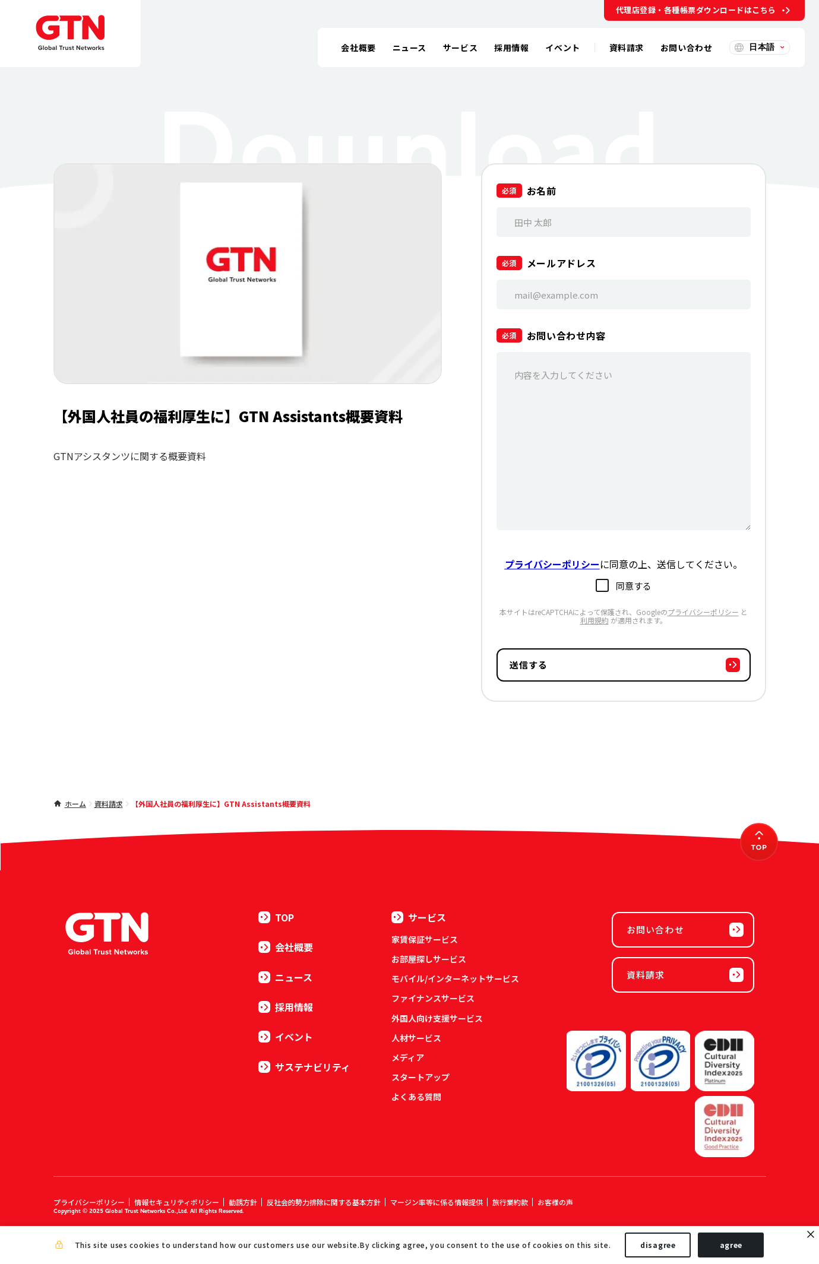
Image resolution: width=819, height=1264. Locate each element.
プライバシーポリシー (703, 612)
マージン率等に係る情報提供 (436, 1202)
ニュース (285, 977)
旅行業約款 (510, 1202)
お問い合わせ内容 (566, 335)
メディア (407, 1057)
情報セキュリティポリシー (176, 1202)
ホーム (75, 804)
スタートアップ (420, 1077)
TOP (276, 917)
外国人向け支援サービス (437, 1018)
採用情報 (285, 1007)
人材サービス (416, 1038)
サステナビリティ (304, 1067)
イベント (285, 1036)
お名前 (541, 190)
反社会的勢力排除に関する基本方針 (324, 1202)
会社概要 (285, 947)
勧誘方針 (243, 1202)
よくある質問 (416, 1096)
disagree (658, 1245)
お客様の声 (555, 1202)
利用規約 (594, 620)
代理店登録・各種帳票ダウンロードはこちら (696, 9)
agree (731, 1245)
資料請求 (108, 804)
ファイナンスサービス (433, 998)
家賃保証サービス (424, 939)
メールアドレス (561, 263)
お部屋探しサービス (428, 959)
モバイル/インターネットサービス (455, 978)
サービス (418, 917)
